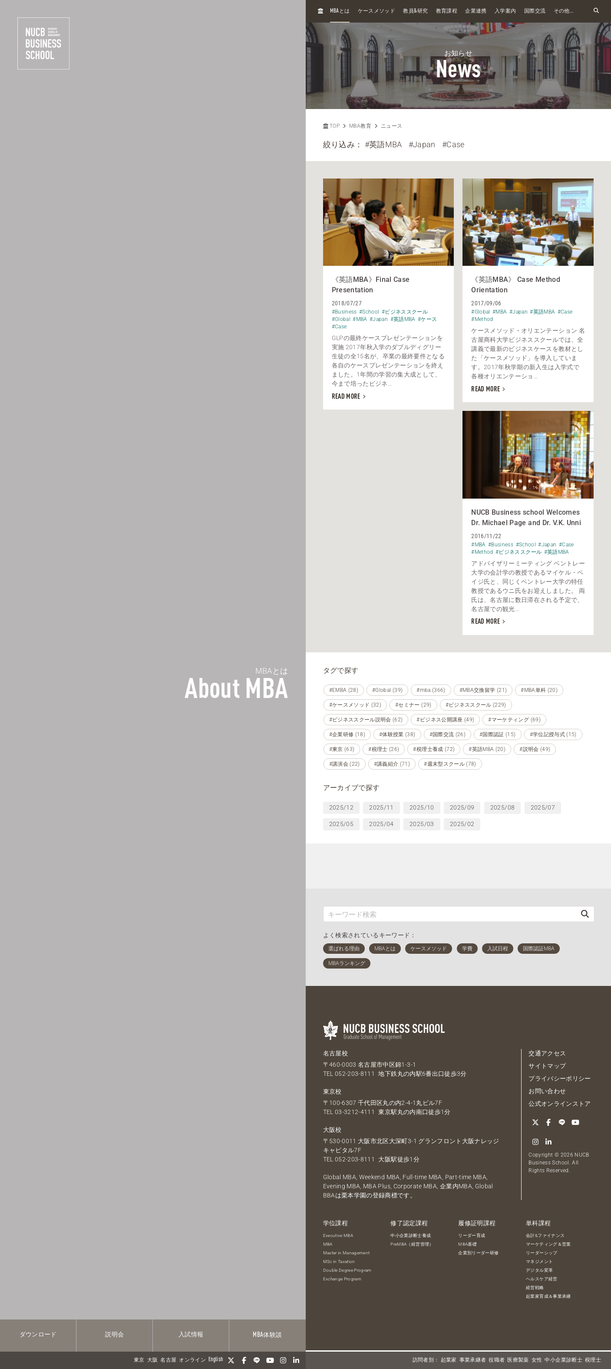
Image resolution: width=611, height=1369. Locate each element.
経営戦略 (535, 1287)
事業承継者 (472, 1360)
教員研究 (415, 11)
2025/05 (341, 823)
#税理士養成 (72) (434, 749)
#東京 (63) (342, 749)
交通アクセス (547, 1053)
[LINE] (257, 1360)
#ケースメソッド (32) (355, 705)
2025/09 (462, 807)
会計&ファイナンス (545, 1235)
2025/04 (381, 823)
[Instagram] (283, 1360)
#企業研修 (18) (347, 734)
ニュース (391, 126)
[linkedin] (296, 1360)
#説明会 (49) (534, 749)
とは (340, 11)
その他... (564, 11)
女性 (537, 1360)
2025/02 (462, 823)
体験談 (267, 1335)
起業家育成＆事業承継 (548, 1296)
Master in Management (346, 1252)
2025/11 (381, 807)
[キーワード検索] (450, 914)
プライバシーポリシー (559, 1078)
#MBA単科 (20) (539, 690)
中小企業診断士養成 (410, 1235)
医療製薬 (517, 1360)
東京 (139, 1360)
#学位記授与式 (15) (553, 734)
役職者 (497, 1360)
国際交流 (534, 11)
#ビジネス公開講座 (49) (445, 720)
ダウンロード (38, 1335)
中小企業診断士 (563, 1360)
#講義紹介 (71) (392, 764)
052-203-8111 (355, 1073)
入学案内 (505, 11)
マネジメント (539, 1261)
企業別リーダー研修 (478, 1252)
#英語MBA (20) (487, 749)
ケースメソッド (376, 11)
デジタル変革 (539, 1270)
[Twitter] (231, 1360)
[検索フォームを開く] (596, 11)
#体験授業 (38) (397, 734)
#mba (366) (431, 690)
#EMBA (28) (344, 690)
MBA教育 (360, 126)
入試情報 (190, 1335)
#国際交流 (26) (447, 734)
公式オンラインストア (559, 1103)
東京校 (332, 1091)
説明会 (114, 1335)
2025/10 (422, 807)
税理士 (593, 1360)
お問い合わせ (547, 1091)
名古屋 (168, 1360)
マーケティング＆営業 (548, 1244)
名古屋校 (335, 1053)
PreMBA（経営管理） (411, 1244)
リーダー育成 (471, 1235)
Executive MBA (338, 1235)
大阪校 (332, 1129)
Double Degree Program (347, 1270)
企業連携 (475, 11)
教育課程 (446, 11)
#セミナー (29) (413, 705)
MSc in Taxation (339, 1261)
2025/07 (543, 807)
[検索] (585, 914)
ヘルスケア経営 (541, 1278)
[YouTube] (270, 1360)
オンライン (192, 1360)
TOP (331, 126)
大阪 (152, 1360)
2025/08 (502, 807)
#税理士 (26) (383, 749)
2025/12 (341, 807)
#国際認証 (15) (497, 734)
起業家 (449, 1360)
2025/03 (422, 823)
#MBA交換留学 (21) (483, 690)
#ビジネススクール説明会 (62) (366, 720)
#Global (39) (387, 690)
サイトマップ (547, 1065)
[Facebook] (244, 1360)
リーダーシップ (541, 1252)
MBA (328, 1244)
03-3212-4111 (355, 1111)
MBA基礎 (467, 1244)
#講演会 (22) (344, 764)
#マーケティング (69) (514, 720)
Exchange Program (342, 1278)
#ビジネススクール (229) (476, 705)
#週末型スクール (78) (450, 764)
